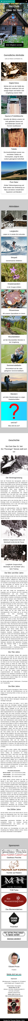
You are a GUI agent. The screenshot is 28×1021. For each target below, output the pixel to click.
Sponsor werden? (14, 939)
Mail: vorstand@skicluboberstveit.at (14, 995)
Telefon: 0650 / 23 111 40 (14, 994)
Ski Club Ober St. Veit (7, 1)
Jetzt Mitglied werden (14, 45)
